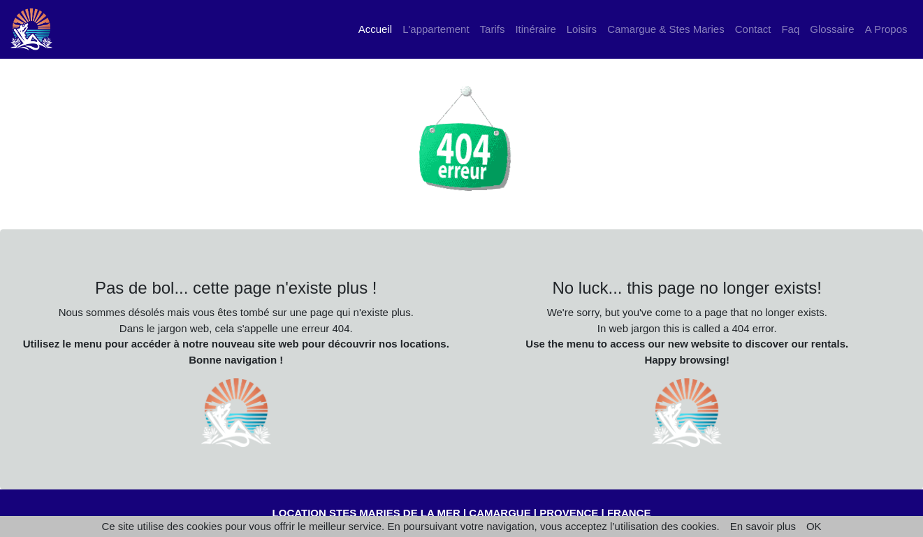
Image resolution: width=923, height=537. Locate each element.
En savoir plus (763, 526)
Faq (790, 29)
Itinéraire (535, 29)
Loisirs (582, 29)
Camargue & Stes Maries (666, 29)
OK (814, 526)
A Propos (886, 29)
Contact (753, 29)
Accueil (378, 28)
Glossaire (832, 29)
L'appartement (435, 29)
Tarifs (492, 29)
